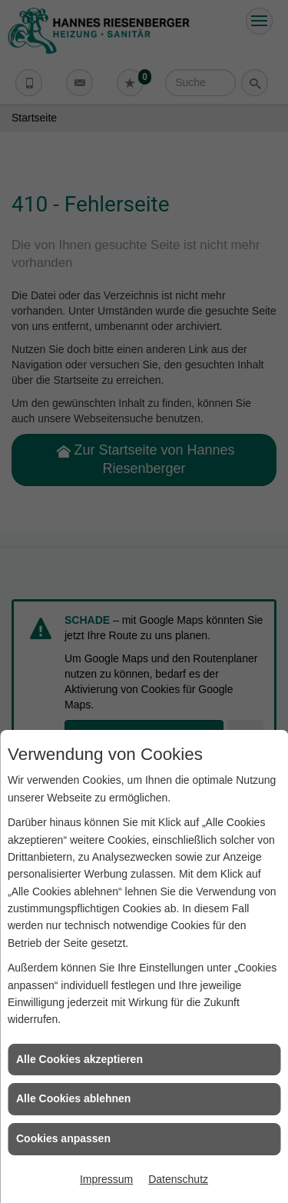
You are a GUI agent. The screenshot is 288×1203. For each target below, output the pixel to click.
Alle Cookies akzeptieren (79, 1059)
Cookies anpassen (63, 1138)
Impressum (106, 1179)
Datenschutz (178, 1179)
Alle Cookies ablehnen (73, 1098)
